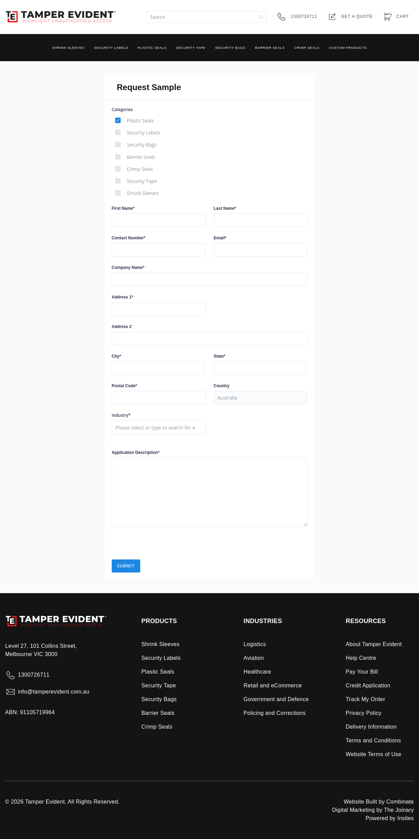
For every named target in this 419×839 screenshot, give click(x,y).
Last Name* (225, 208)
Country (222, 385)
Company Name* (128, 267)
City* (116, 356)
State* (219, 356)
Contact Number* (128, 238)
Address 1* (122, 297)
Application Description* (135, 452)
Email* (220, 238)
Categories (122, 109)
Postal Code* (124, 385)
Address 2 (122, 326)
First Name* (123, 208)
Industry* (121, 415)
